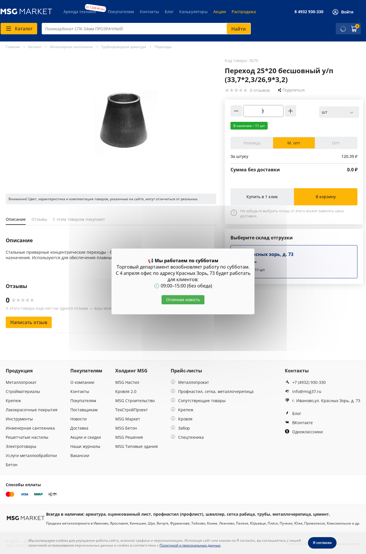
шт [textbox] (324, 112)
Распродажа (244, 11)
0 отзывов (260, 90)
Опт (336, 143)
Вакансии (79, 455)
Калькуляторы (193, 11)
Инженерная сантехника (30, 428)
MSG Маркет (127, 419)
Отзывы (39, 219)
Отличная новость (183, 299)
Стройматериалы (23, 391)
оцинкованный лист (129, 514)
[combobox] (146, 28)
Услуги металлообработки (31, 455)
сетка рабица (241, 514)
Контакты (149, 11)
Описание (16, 219)
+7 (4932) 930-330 (305, 382)
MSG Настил (127, 382)
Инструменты (19, 419)
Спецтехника (187, 437)
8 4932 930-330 (309, 11)
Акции (219, 11)
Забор (180, 428)
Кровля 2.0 (125, 391)
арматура (95, 514)
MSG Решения (129, 437)
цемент (321, 514)
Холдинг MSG (131, 371)
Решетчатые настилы (27, 437)
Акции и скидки (85, 437)
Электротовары (21, 446)
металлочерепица (291, 514)
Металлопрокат (21, 382)
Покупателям (121, 11)
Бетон (11, 464)
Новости (78, 419)
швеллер (215, 514)
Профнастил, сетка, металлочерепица (212, 391)
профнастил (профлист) (178, 514)
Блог (169, 11)
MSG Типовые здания (136, 446)
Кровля (181, 419)
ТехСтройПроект (131, 409)
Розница (252, 143)
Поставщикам (84, 409)
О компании (82, 382)
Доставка (79, 428)
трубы (263, 514)
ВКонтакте (299, 422)
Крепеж (13, 400)
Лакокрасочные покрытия (31, 409)
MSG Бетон (126, 428)
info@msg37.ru (303, 391)
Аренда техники (79, 11)
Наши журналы (85, 446)
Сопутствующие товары (198, 400)
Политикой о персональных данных (190, 545)
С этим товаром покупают (79, 219)
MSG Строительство (135, 400)
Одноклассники (304, 431)
